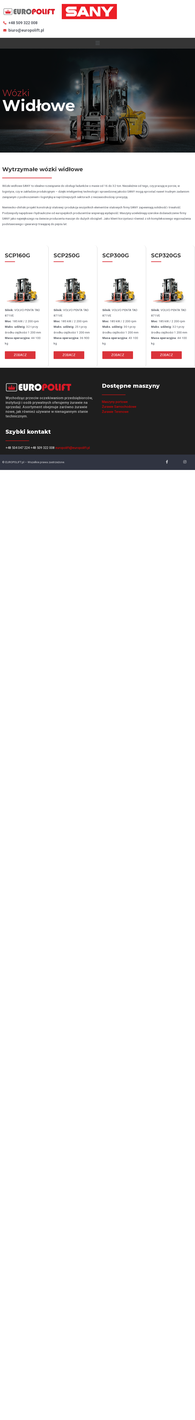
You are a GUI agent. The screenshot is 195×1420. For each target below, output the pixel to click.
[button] (20, 355)
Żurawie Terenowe (115, 412)
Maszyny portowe (115, 402)
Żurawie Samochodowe (119, 407)
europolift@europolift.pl (72, 448)
